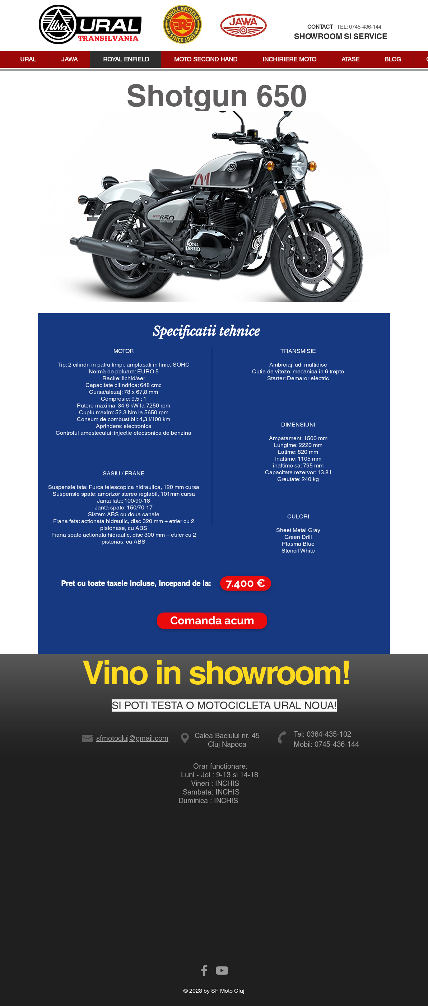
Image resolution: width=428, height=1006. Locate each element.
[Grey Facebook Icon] (204, 970)
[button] (350, 59)
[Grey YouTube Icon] (221, 970)
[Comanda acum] (212, 621)
